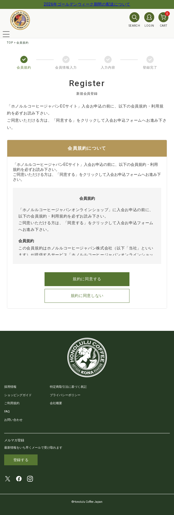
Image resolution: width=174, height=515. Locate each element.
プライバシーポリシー (65, 395)
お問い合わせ (13, 420)
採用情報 (10, 387)
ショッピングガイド (18, 395)
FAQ (7, 411)
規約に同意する (87, 279)
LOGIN (149, 19)
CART (163, 19)
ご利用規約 (11, 403)
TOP (10, 42)
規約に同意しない (87, 295)
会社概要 (56, 403)
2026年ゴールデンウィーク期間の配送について (87, 4)
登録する (21, 460)
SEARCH (134, 19)
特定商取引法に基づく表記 (68, 387)
